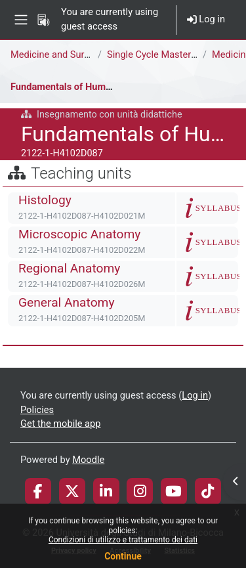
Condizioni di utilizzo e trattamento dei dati (123, 539)
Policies (37, 410)
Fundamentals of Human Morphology (90, 87)
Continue (123, 556)
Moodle (88, 460)
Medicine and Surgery (56, 54)
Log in (206, 19)
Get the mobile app (60, 423)
